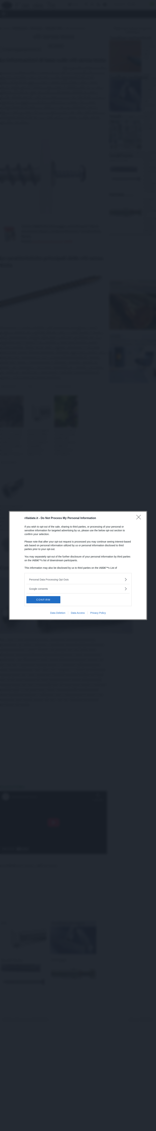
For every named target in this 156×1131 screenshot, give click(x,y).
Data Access (78, 612)
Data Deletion (57, 612)
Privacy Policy (98, 612)
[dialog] (78, 565)
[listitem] (78, 579)
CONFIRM (43, 599)
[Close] (139, 518)
